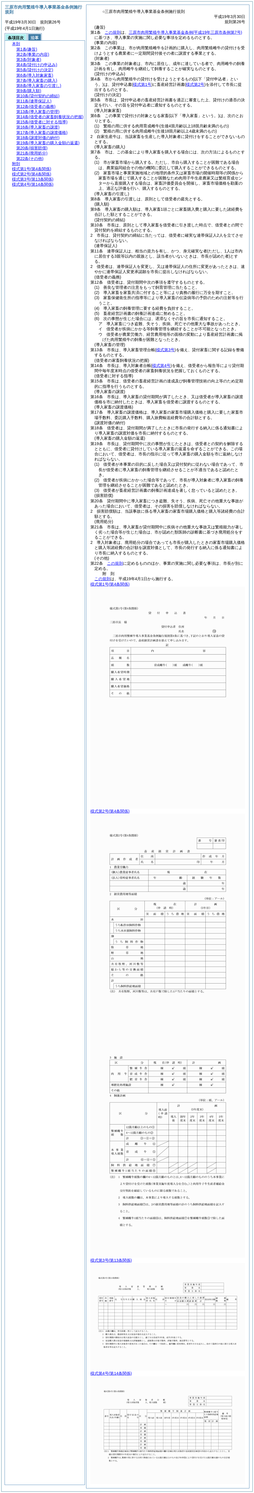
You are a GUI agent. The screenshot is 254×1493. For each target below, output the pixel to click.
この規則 (113, 32)
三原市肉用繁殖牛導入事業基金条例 (185, 32)
